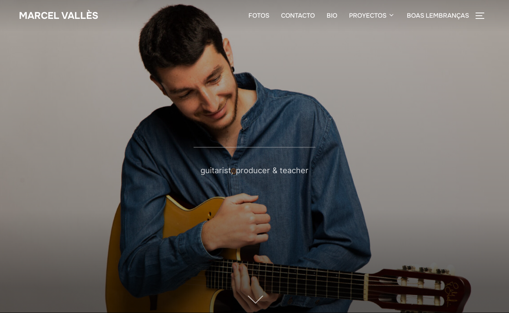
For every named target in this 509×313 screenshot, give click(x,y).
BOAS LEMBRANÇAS (438, 16)
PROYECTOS (372, 16)
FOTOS (258, 16)
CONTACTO (298, 16)
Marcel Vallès (61, 15)
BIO (332, 16)
